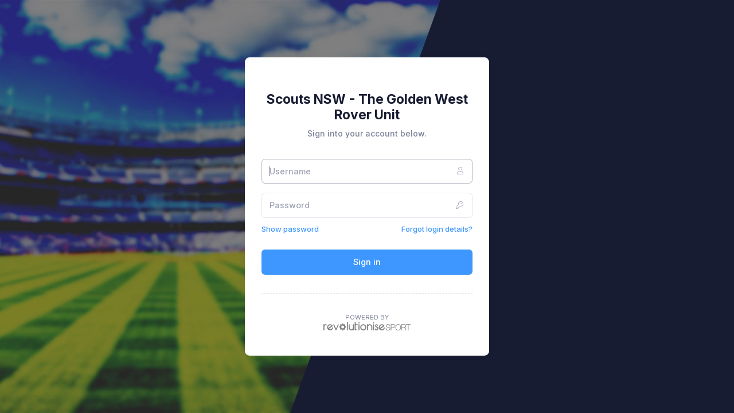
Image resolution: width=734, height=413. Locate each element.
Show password (290, 228)
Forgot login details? (437, 228)
